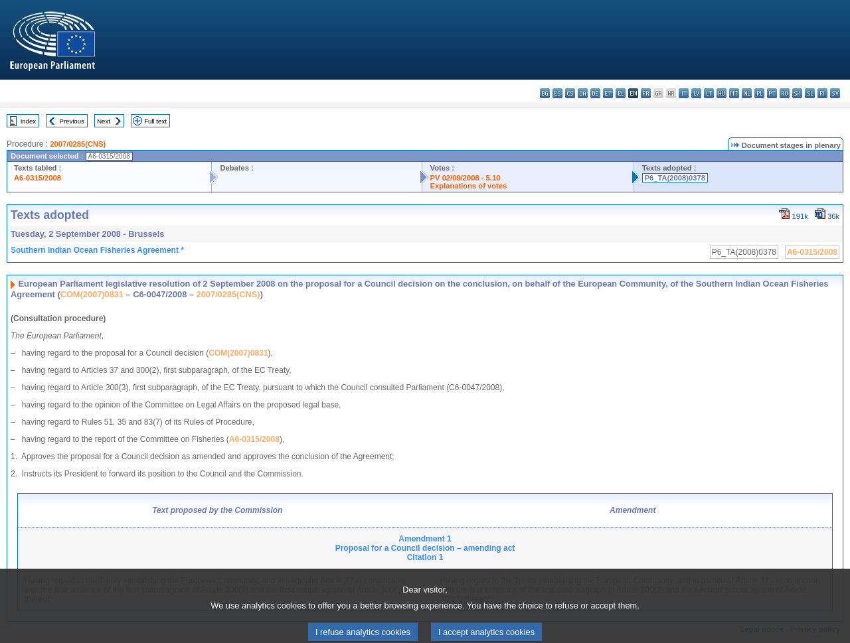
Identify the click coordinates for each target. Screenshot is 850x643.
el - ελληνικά (621, 93)
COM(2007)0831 (92, 294)
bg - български (545, 93)
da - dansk (583, 93)
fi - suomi (822, 93)
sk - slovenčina (797, 93)
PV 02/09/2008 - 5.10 (465, 178)
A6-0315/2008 (37, 178)
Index (28, 121)
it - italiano (684, 93)
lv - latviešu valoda (696, 93)
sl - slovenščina (810, 93)
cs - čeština (570, 93)
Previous (72, 121)
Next (103, 121)
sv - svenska (835, 93)
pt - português (772, 93)
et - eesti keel (608, 93)
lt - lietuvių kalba (709, 93)
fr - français (646, 93)
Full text (155, 121)
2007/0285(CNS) (78, 144)
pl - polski (759, 93)
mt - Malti (734, 93)
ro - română (785, 93)
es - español (557, 93)
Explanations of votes (468, 186)
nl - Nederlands (747, 93)
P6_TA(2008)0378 (675, 178)
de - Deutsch (595, 93)
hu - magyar (721, 93)
